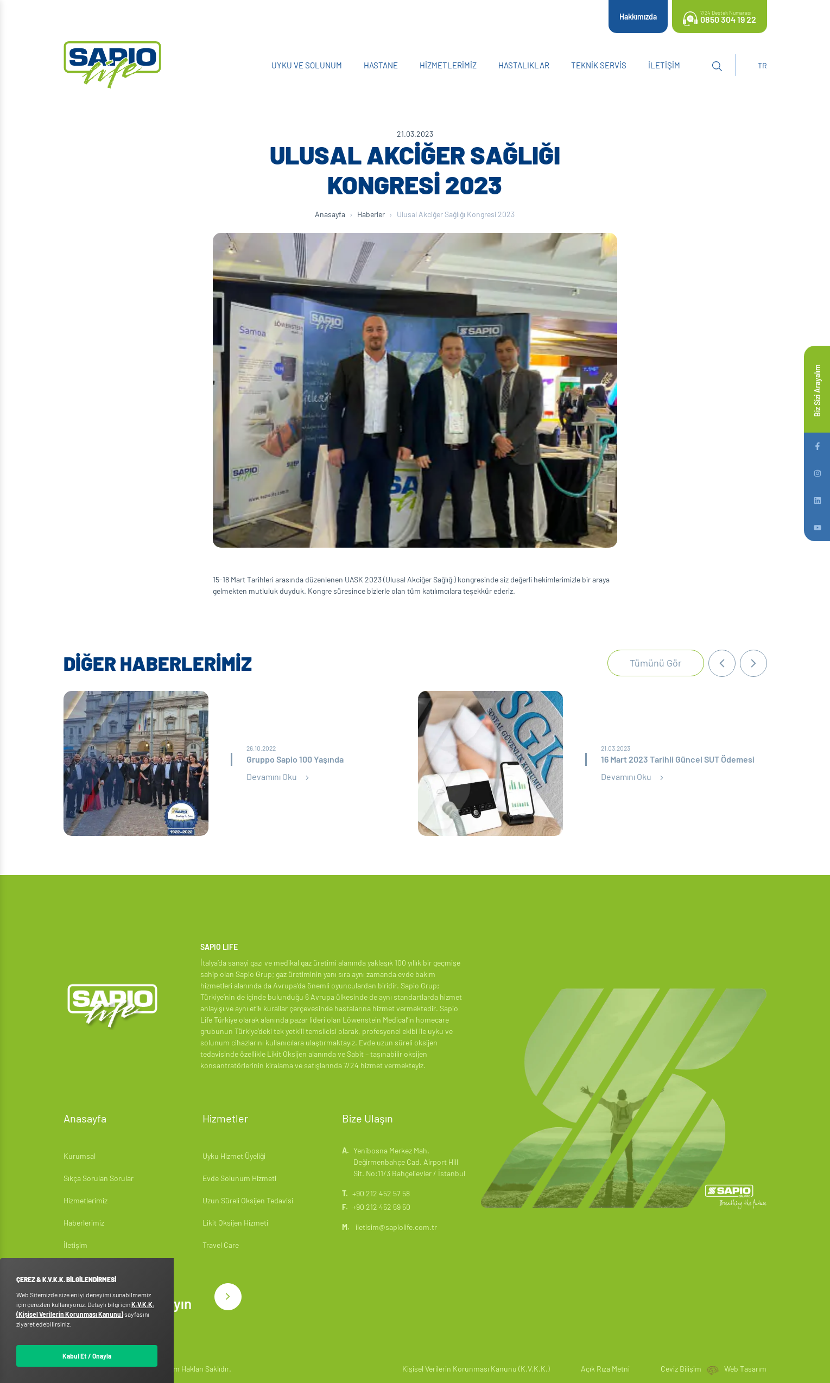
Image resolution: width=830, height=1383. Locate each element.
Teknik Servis (598, 65)
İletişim (664, 65)
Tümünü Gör (656, 663)
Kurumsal (80, 1155)
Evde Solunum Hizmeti (239, 1178)
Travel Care (220, 1244)
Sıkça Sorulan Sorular (99, 1178)
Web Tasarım (745, 1368)
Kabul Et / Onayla (86, 1356)
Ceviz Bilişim (681, 1368)
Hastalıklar (523, 65)
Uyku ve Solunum (306, 65)
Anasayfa (330, 214)
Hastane (381, 65)
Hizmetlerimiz (448, 65)
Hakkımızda (638, 16)
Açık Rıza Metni (605, 1368)
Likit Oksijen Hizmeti (235, 1222)
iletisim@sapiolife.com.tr (389, 1227)
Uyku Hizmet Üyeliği (233, 1155)
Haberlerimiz (84, 1222)
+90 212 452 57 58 (381, 1193)
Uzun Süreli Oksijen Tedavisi (247, 1200)
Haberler (371, 214)
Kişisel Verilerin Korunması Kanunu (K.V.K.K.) (476, 1368)
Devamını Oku (279, 776)
